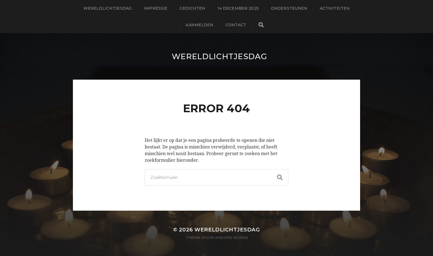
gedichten (192, 8)
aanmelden (199, 24)
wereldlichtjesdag (107, 8)
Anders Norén (231, 237)
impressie (155, 8)
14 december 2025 (238, 8)
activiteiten (335, 8)
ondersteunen (289, 8)
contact (236, 24)
